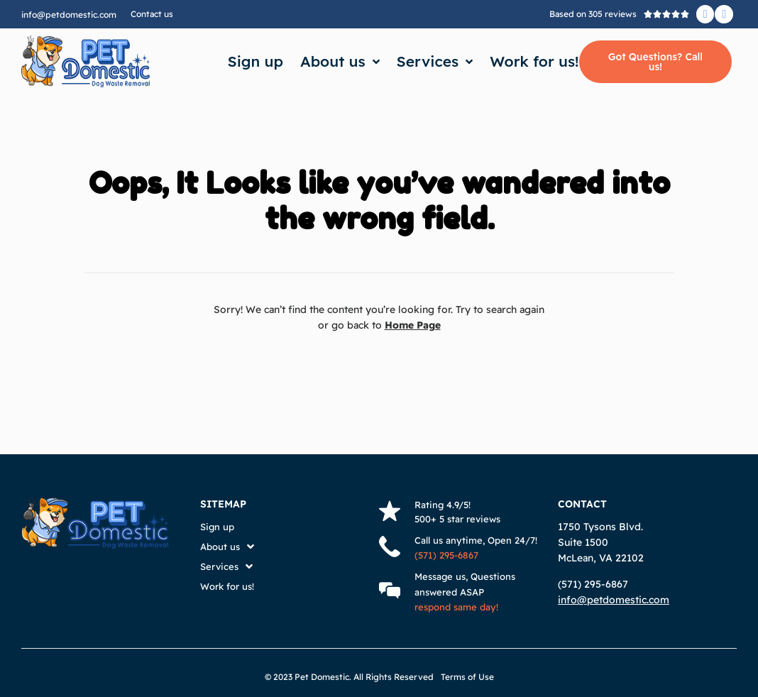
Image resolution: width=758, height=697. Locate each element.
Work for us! (534, 61)
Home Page (413, 325)
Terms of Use (467, 676)
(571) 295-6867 (446, 555)
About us (340, 61)
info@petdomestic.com (68, 14)
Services (435, 61)
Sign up (255, 61)
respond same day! (456, 607)
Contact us (152, 14)
